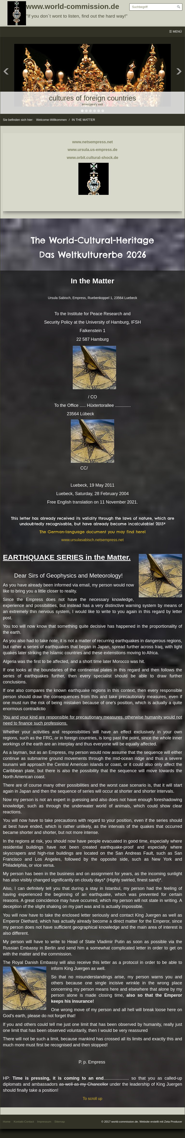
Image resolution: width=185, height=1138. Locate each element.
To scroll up (92, 1099)
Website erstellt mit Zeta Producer (160, 1121)
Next (179, 71)
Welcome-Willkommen (51, 120)
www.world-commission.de (72, 6)
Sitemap (59, 1121)
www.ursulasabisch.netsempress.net (92, 540)
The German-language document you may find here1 (93, 531)
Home (6, 1121)
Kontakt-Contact (24, 1121)
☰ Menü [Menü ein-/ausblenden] (175, 31)
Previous (6, 71)
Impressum (44, 1121)
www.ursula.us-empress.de (93, 150)
